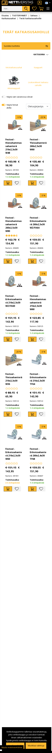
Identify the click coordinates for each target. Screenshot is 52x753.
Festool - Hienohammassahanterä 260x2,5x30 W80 (13, 224)
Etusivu (5, 15)
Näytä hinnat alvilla (12, 106)
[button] (26, 54)
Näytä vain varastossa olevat (20, 96)
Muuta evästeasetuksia (11, 747)
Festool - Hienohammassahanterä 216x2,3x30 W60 (38, 302)
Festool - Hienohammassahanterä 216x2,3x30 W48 (13, 146)
